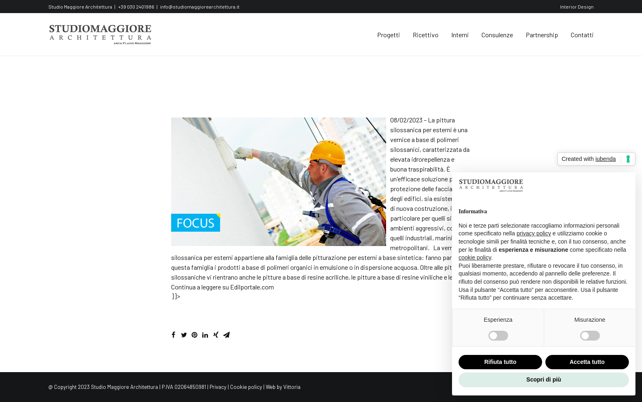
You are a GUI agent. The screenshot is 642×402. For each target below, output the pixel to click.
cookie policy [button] (475, 257)
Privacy (218, 387)
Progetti (388, 34)
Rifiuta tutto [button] (500, 362)
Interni (460, 34)
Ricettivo (426, 34)
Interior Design (577, 6)
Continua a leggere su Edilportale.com (222, 287)
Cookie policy (246, 387)
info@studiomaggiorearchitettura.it (200, 6)
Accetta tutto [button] (587, 362)
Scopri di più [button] (544, 379)
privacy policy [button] (534, 233)
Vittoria (292, 387)
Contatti (582, 34)
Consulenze (497, 34)
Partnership (542, 34)
